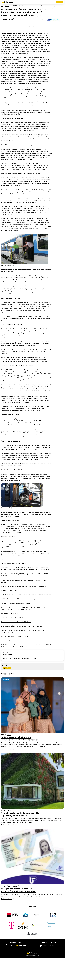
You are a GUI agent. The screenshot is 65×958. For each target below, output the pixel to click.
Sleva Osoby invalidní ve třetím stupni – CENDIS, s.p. (16, 622)
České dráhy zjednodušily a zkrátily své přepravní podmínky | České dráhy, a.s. (23, 645)
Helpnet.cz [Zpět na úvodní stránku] (8, 2)
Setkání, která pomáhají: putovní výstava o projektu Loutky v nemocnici (19, 738)
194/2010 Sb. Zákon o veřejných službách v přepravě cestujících (19, 599)
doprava (5, 668)
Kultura (9, 734)
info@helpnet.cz (21, 945)
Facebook (44, 945)
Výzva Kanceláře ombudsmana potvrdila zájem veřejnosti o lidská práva (20, 814)
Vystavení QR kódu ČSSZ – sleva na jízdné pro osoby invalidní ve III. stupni (22, 626)
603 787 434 (10, 945)
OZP (10, 668)
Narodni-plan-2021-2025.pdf (9, 613)
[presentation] (32, 705)
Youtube (52, 945)
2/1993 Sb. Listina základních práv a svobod (13, 563)
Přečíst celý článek (6, 749)
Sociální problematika (13, 886)
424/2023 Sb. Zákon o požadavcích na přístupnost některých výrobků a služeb (23, 586)
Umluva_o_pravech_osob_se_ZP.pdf (12, 618)
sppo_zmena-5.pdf (6, 641)
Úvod (2, 5)
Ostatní (7, 5)
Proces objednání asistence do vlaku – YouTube (14, 636)
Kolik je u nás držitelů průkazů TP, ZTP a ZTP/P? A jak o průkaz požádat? (18, 890)
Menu (60, 2)
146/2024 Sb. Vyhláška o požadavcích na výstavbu (15, 603)
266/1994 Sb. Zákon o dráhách (9, 590)
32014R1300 (45, 569)
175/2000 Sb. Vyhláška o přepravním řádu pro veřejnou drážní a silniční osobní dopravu (26, 595)
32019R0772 (4, 576)
